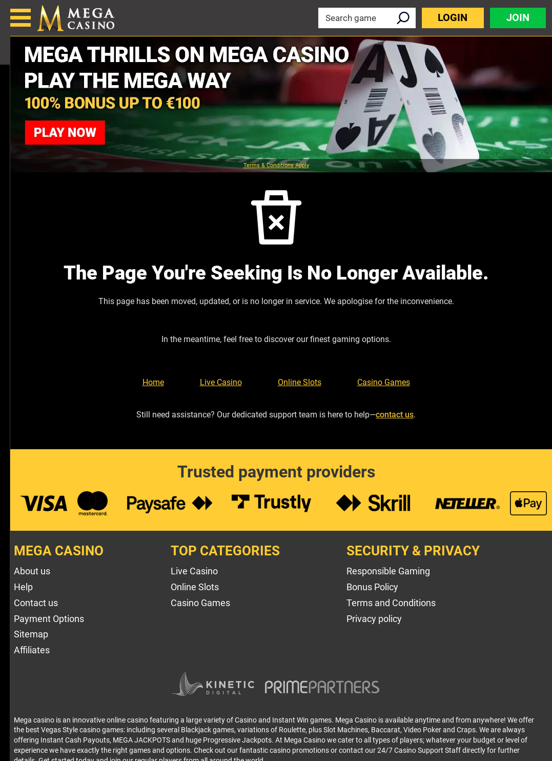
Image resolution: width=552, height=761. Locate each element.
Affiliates (32, 650)
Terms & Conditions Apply (276, 166)
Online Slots (299, 382)
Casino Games (383, 382)
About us (32, 571)
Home (153, 382)
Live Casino (221, 382)
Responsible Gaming (388, 571)
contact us (395, 414)
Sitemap (31, 634)
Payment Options (49, 618)
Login (452, 18)
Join (517, 18)
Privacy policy (374, 618)
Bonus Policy (372, 587)
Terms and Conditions (391, 602)
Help (23, 587)
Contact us (36, 602)
